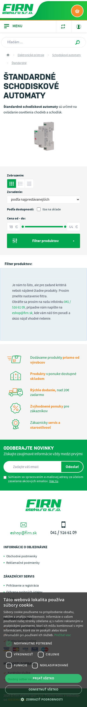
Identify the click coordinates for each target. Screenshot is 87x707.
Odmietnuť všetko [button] (43, 689)
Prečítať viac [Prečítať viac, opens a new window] (62, 635)
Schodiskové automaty (66, 55)
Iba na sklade (49, 209)
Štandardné (19, 63)
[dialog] (43, 649)
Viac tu (53, 481)
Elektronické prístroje (31, 55)
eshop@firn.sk (22, 313)
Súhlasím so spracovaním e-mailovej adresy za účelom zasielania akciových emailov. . (43, 479)
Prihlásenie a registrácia (22, 586)
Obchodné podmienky (21, 556)
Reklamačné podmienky (23, 563)
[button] (43, 699)
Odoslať (72, 466)
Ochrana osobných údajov (24, 592)
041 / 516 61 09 (64, 528)
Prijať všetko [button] (43, 678)
